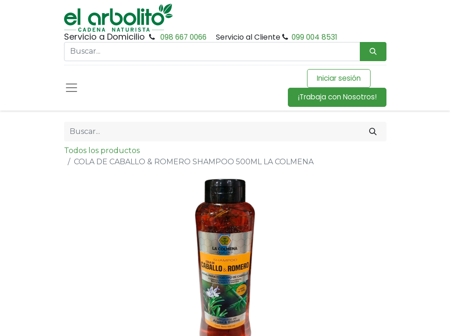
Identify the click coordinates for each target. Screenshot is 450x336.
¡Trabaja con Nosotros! (337, 97)
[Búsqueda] (373, 51)
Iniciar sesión (339, 78)
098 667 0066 (183, 37)
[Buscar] (372, 131)
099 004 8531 (314, 37)
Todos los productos (102, 150)
